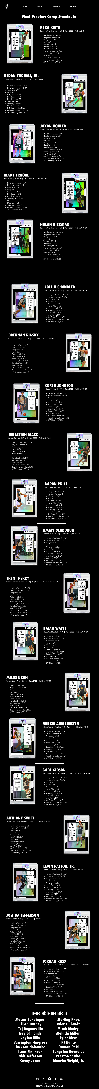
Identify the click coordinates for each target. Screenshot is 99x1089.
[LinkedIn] (61, 1078)
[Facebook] (55, 1078)
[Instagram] (37, 1078)
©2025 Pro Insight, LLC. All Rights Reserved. (49, 1086)
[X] (43, 1078)
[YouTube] (49, 1078)
